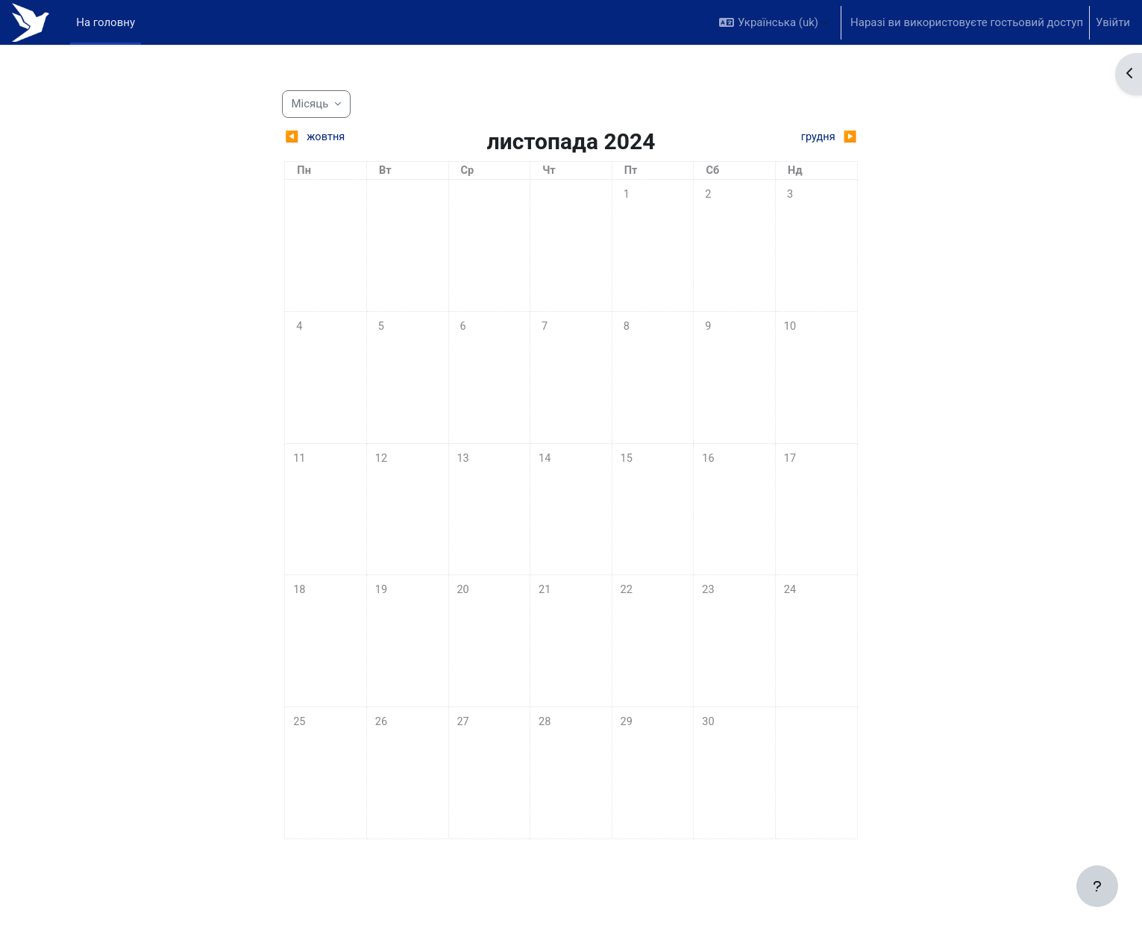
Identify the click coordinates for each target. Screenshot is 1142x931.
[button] (773, 22)
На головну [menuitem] (105, 22)
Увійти (1113, 22)
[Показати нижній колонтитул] (1097, 886)
